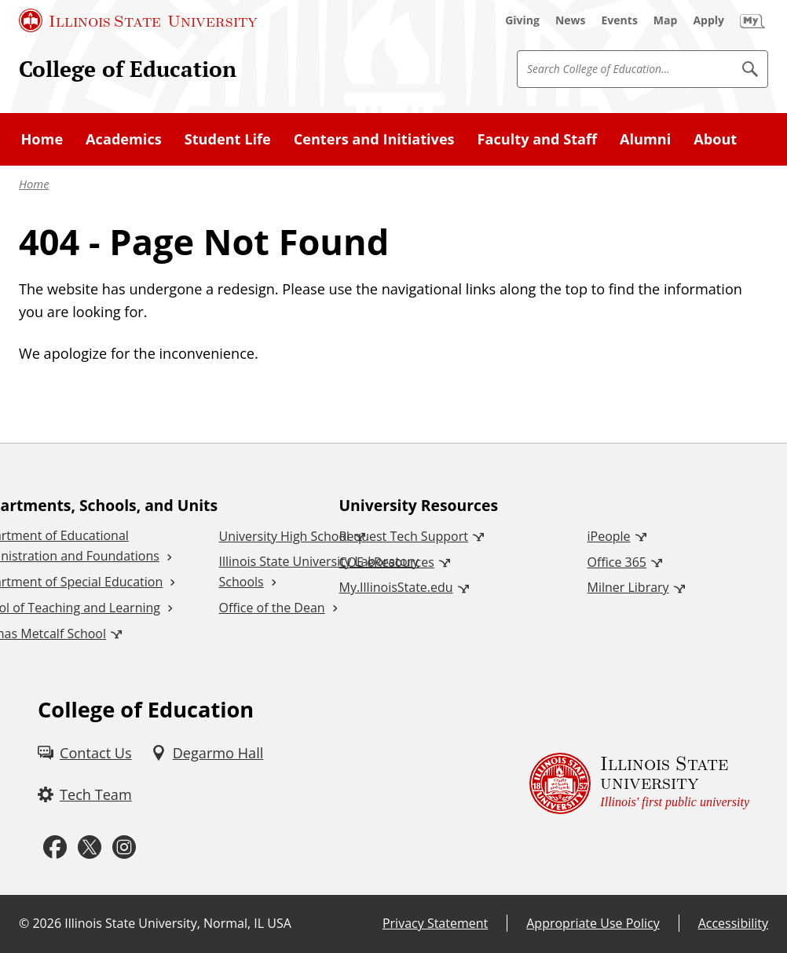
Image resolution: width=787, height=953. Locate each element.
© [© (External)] (24, 923)
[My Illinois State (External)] (752, 20)
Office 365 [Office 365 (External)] (617, 562)
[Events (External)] (619, 20)
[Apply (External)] (708, 20)
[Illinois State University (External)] (138, 20)
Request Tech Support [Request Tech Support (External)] (403, 536)
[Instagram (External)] (124, 848)
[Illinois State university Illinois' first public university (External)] (639, 783)
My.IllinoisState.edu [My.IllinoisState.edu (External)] (396, 587)
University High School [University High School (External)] (284, 536)
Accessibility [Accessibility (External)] (733, 923)
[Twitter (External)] (89, 848)
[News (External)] (570, 20)
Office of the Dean (272, 607)
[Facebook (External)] (55, 848)
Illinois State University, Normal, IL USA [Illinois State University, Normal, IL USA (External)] (177, 923)
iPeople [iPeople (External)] (609, 536)
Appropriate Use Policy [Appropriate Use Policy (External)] (592, 923)
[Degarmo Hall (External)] (207, 753)
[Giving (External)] (522, 20)
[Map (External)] (665, 20)
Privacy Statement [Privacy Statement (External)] (435, 923)
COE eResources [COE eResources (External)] (386, 562)
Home (34, 184)
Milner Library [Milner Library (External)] (628, 587)
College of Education (127, 68)
